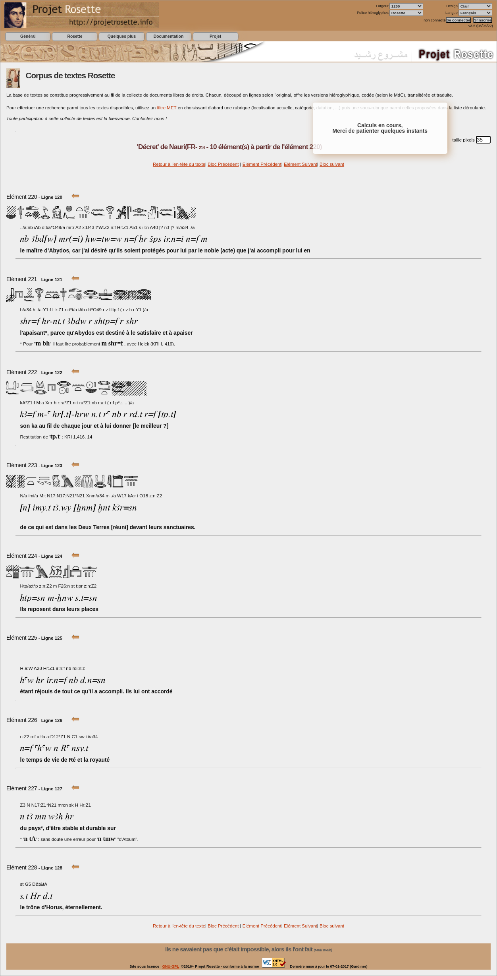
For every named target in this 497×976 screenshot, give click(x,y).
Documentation (168, 36)
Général (28, 36)
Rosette (74, 36)
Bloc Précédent (223, 164)
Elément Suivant (300, 164)
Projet (215, 36)
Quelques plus (122, 36)
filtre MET (166, 107)
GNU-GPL (170, 966)
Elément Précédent (262, 164)
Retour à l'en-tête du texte (179, 164)
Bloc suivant (332, 164)
